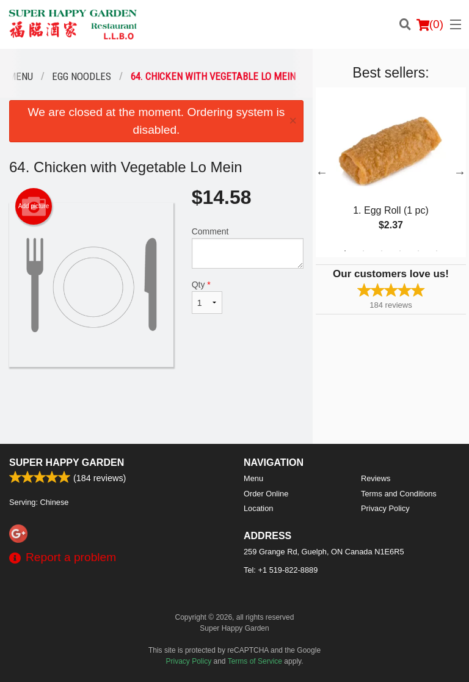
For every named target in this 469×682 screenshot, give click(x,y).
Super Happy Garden (66, 462)
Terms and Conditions (399, 493)
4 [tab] (400, 251)
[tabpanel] (391, 172)
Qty (207, 297)
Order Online (266, 493)
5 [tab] (418, 251)
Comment (248, 248)
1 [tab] (345, 251)
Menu (253, 478)
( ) (429, 24)
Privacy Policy (385, 508)
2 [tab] (363, 251)
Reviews (375, 478)
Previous (322, 172)
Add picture (33, 206)
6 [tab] (437, 251)
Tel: (281, 570)
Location (258, 508)
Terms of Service (255, 661)
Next (460, 172)
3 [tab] (382, 251)
